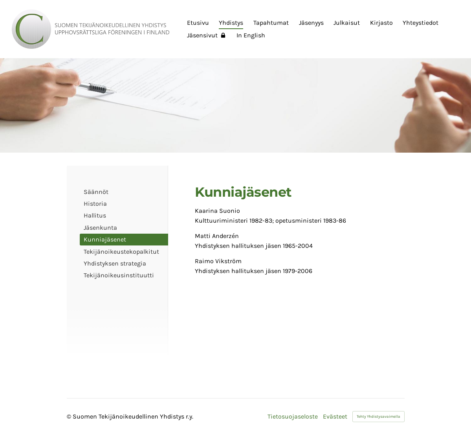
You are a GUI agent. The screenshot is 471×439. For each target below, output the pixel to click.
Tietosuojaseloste (293, 416)
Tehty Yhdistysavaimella (378, 416)
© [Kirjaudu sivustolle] (70, 416)
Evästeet (335, 416)
